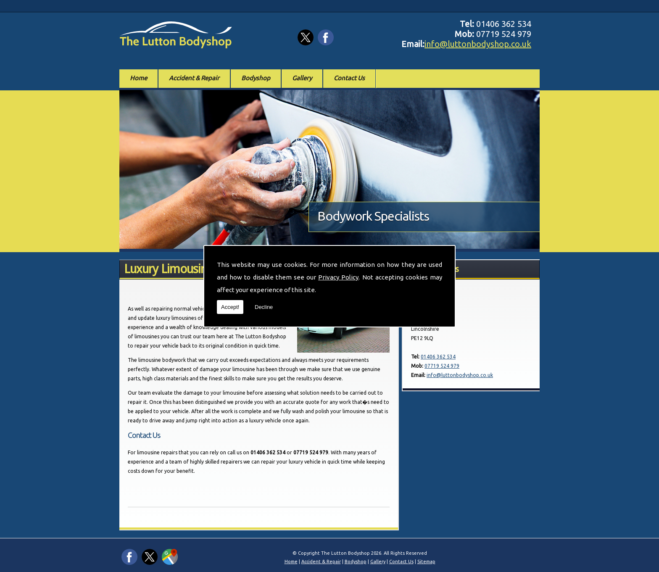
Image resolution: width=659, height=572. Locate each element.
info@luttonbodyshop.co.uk (477, 44)
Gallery (302, 78)
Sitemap (426, 561)
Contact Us (349, 78)
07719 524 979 (441, 366)
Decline (264, 307)
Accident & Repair (194, 78)
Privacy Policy (338, 277)
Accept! (230, 307)
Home (138, 78)
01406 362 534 (438, 356)
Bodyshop (255, 78)
